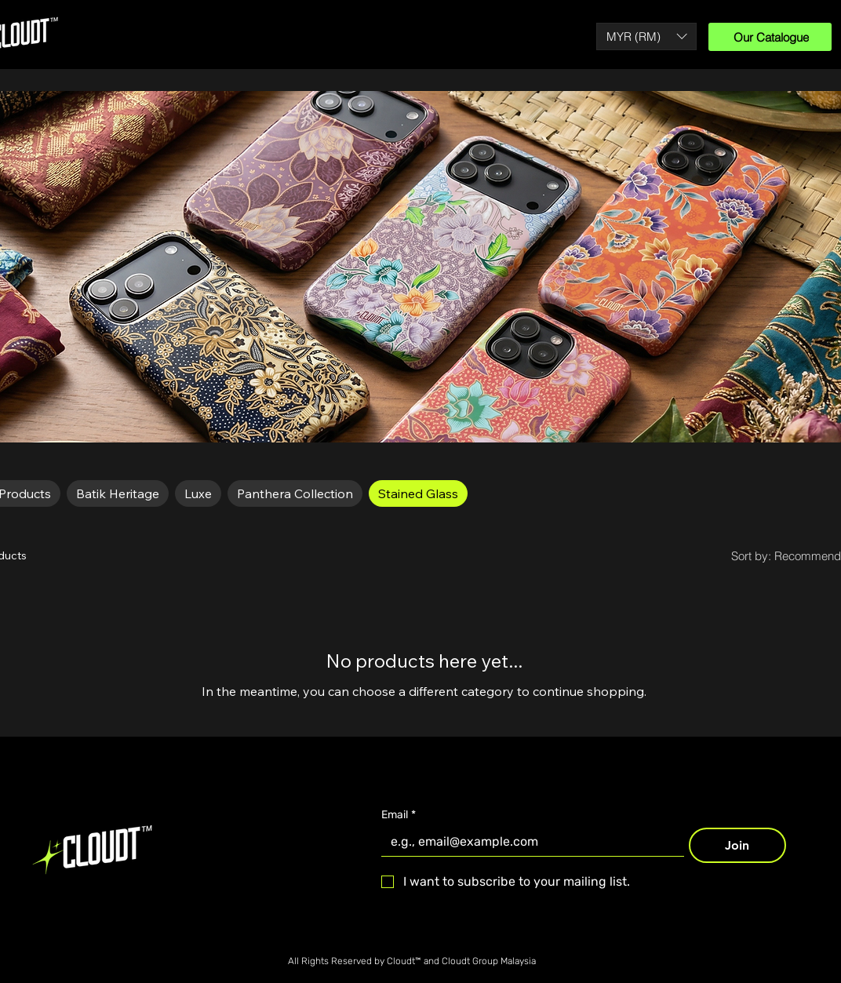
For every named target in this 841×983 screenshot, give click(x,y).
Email (398, 814)
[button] (646, 36)
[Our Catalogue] (770, 37)
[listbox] (646, 36)
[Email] (528, 842)
